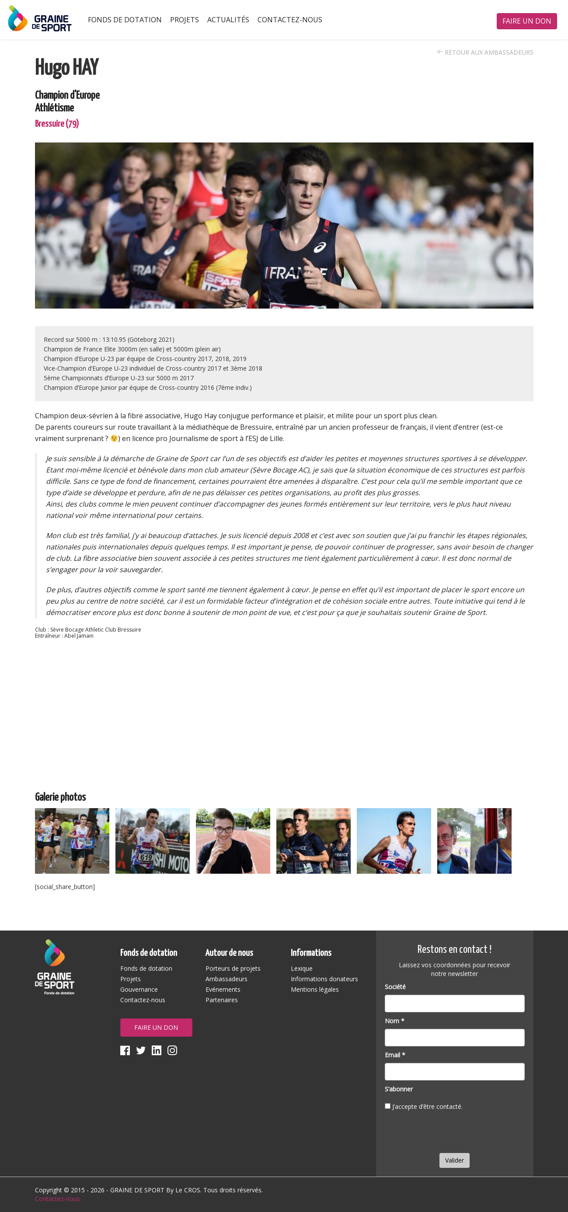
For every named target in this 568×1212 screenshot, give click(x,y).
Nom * (394, 1021)
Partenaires (222, 1000)
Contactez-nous (290, 19)
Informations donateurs (324, 979)
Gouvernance (139, 989)
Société (395, 987)
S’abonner (399, 1089)
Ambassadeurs (226, 979)
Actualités (228, 19)
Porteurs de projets (233, 968)
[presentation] (451, 1134)
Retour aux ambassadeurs (485, 52)
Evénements (223, 989)
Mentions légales (315, 989)
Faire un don (526, 21)
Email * (395, 1055)
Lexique (302, 968)
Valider (454, 1160)
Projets (184, 19)
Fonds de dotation (125, 19)
